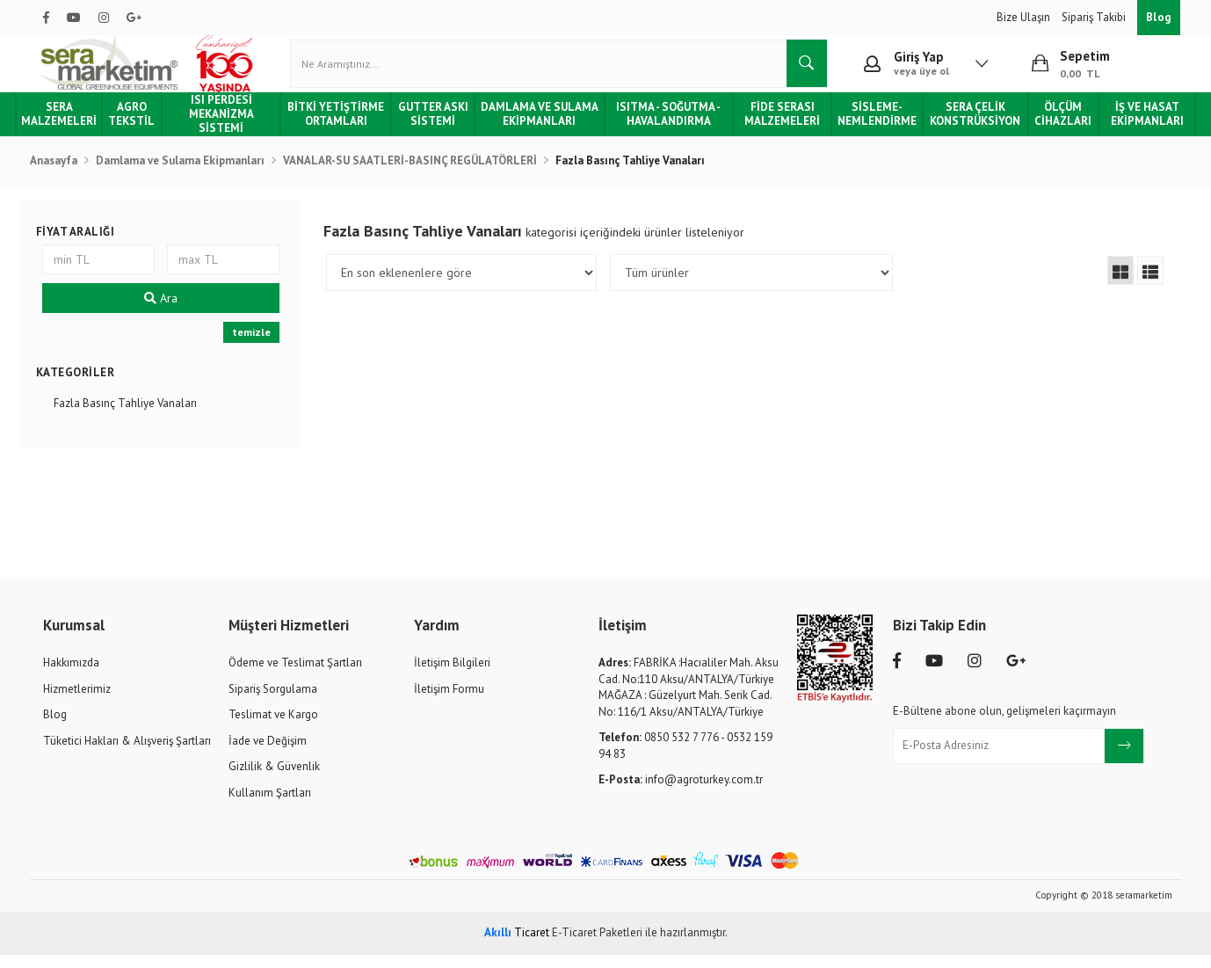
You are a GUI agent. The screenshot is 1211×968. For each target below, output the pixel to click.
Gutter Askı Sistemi (438, 127)
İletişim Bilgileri (452, 675)
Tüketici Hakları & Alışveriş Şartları (127, 753)
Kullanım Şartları (269, 805)
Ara (168, 312)
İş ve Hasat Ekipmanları (1133, 127)
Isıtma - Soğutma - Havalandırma (667, 127)
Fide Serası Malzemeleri (778, 127)
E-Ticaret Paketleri (597, 945)
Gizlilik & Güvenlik (274, 780)
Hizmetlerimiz (77, 702)
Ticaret (516, 945)
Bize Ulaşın (1025, 17)
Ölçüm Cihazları (1051, 127)
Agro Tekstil (146, 127)
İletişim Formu (449, 702)
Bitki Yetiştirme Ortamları (344, 127)
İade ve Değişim (267, 753)
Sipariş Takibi (1095, 17)
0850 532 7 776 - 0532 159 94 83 (685, 759)
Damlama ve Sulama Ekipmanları (541, 128)
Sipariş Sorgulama (272, 702)
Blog (1158, 17)
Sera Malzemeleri (74, 127)
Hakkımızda (71, 675)
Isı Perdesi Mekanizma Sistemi (232, 128)
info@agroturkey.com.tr (680, 793)
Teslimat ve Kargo (273, 727)
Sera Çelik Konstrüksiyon (966, 127)
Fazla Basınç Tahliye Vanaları (134, 416)
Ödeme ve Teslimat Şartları (295, 675)
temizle (255, 346)
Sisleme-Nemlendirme (870, 127)
